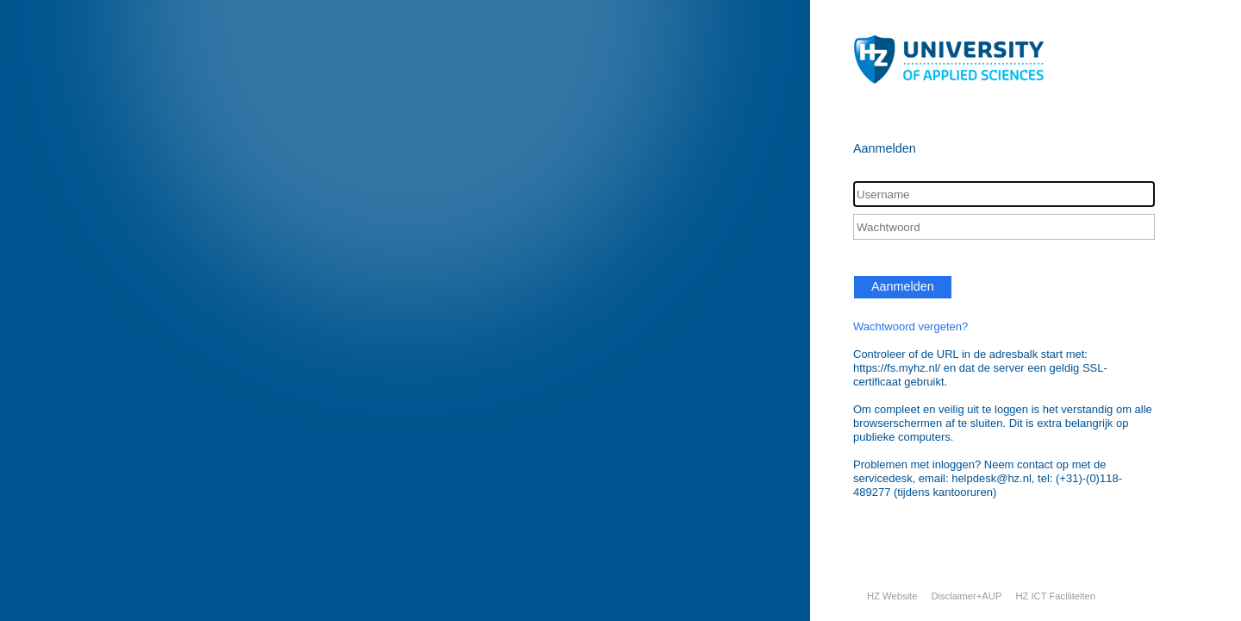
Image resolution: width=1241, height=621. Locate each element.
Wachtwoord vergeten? (910, 326)
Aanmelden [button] (902, 286)
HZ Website (892, 596)
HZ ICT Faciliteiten (1055, 596)
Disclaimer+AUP (966, 596)
